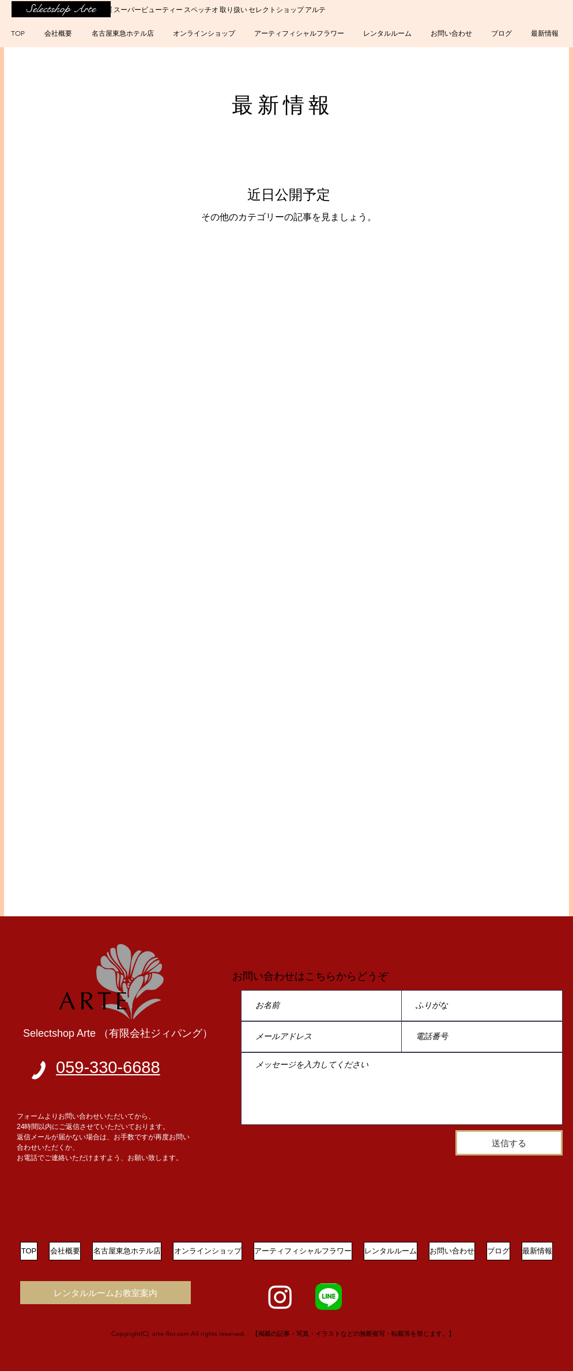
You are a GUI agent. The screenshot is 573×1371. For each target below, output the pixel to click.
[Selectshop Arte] (61, 9)
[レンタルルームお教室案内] (105, 1292)
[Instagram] (280, 1296)
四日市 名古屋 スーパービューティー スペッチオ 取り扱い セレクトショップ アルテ (198, 9)
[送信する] (509, 1142)
